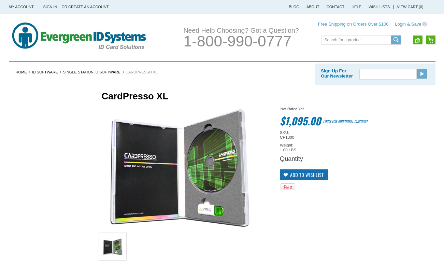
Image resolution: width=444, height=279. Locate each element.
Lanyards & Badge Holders (331, 69)
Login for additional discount (345, 137)
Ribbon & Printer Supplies (177, 69)
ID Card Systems (85, 69)
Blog (294, 7)
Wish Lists (379, 7)
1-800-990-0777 (237, 41)
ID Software (271, 69)
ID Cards (125, 69)
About (312, 7)
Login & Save (408, 24)
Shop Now (24, 265)
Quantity (291, 174)
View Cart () (410, 7)
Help (356, 7)
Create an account (88, 7)
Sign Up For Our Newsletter (337, 89)
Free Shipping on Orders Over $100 (353, 24)
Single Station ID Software (91, 88)
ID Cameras (234, 69)
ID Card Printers (35, 69)
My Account (21, 7)
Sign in (50, 7)
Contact (335, 7)
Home (21, 88)
